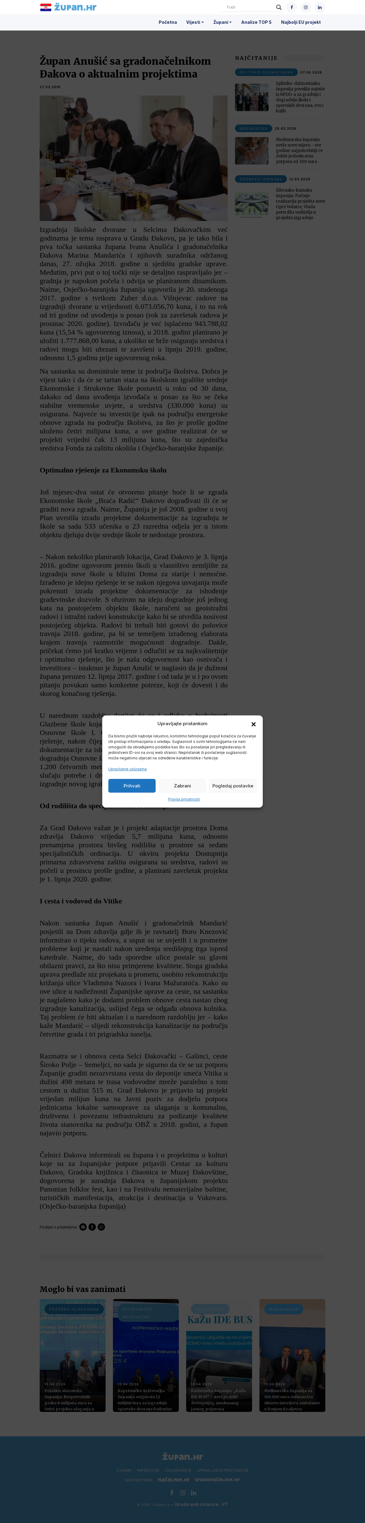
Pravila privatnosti (184, 799)
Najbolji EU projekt (301, 22)
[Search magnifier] (279, 7)
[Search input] (250, 7)
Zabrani (182, 786)
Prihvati (132, 786)
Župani (220, 22)
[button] (254, 724)
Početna (168, 22)
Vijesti (193, 22)
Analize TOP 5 (256, 22)
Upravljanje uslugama (127, 769)
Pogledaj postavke (232, 786)
